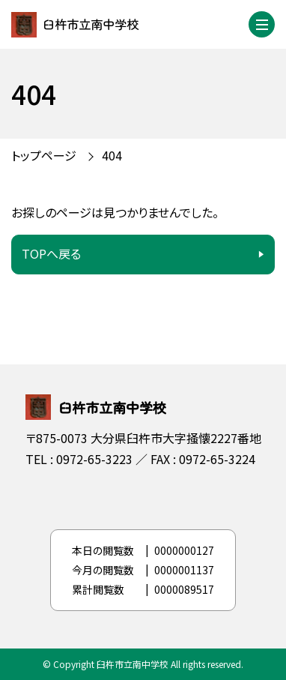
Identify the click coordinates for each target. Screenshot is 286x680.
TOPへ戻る (51, 253)
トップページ (43, 155)
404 (112, 155)
